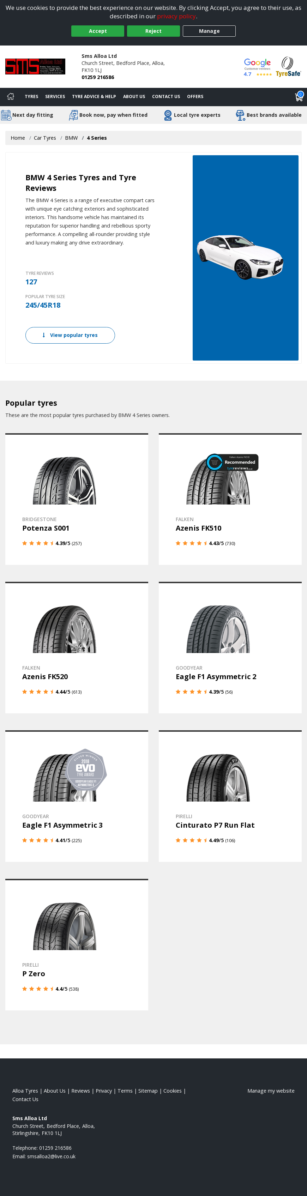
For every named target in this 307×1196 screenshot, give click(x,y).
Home (18, 137)
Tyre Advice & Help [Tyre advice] (94, 96)
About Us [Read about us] (55, 1090)
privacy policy (176, 16)
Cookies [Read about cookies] (172, 1090)
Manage (209, 31)
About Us (134, 96)
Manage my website (271, 1090)
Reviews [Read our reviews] (80, 1090)
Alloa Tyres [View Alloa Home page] (25, 1090)
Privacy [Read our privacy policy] (104, 1090)
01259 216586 (98, 77)
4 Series (97, 137)
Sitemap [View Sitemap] (148, 1090)
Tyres (31, 96)
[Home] (10, 97)
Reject (153, 31)
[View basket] (299, 97)
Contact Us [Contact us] (166, 96)
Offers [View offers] (195, 96)
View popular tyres (70, 335)
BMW (71, 137)
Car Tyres (45, 137)
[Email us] (51, 1156)
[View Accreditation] (289, 66)
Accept (98, 31)
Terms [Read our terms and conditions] (125, 1090)
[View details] (76, 499)
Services (55, 96)
